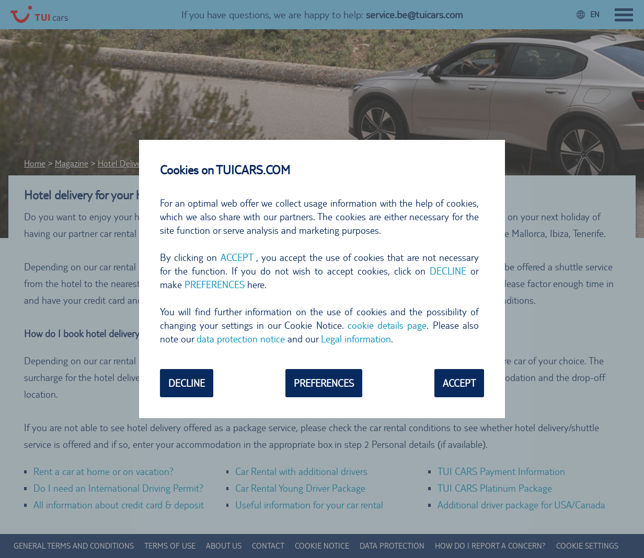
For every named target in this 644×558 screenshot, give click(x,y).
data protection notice (241, 339)
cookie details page (387, 325)
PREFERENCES (215, 284)
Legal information (356, 339)
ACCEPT (237, 257)
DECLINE (448, 271)
